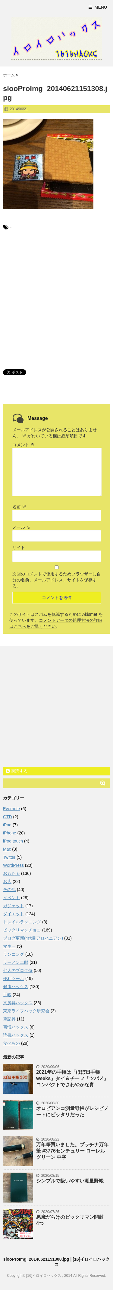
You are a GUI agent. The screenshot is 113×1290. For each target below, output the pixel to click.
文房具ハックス (18, 1002)
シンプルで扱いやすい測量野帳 (70, 1180)
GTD (7, 816)
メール (21, 527)
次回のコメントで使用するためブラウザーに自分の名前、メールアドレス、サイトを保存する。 (56, 579)
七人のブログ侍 (18, 970)
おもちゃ (11, 873)
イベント (11, 897)
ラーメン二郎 (15, 962)
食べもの (11, 1043)
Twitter (9, 857)
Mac (7, 849)
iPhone (9, 833)
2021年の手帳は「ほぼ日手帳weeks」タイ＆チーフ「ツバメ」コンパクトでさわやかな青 (72, 1078)
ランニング (13, 954)
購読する (17, 771)
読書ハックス (15, 1035)
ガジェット (13, 905)
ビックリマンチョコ (22, 930)
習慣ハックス (15, 1027)
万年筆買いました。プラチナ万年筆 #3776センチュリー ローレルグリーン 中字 (72, 1151)
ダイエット (13, 913)
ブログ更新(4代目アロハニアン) (33, 938)
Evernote (11, 808)
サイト (18, 547)
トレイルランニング (22, 922)
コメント (23, 444)
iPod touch (13, 841)
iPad (7, 824)
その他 (9, 889)
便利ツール (13, 978)
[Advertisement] (56, 300)
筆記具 (9, 1019)
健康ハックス (15, 986)
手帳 (7, 994)
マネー (9, 946)
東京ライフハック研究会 (26, 1010)
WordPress (13, 865)
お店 (7, 881)
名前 (19, 506)
